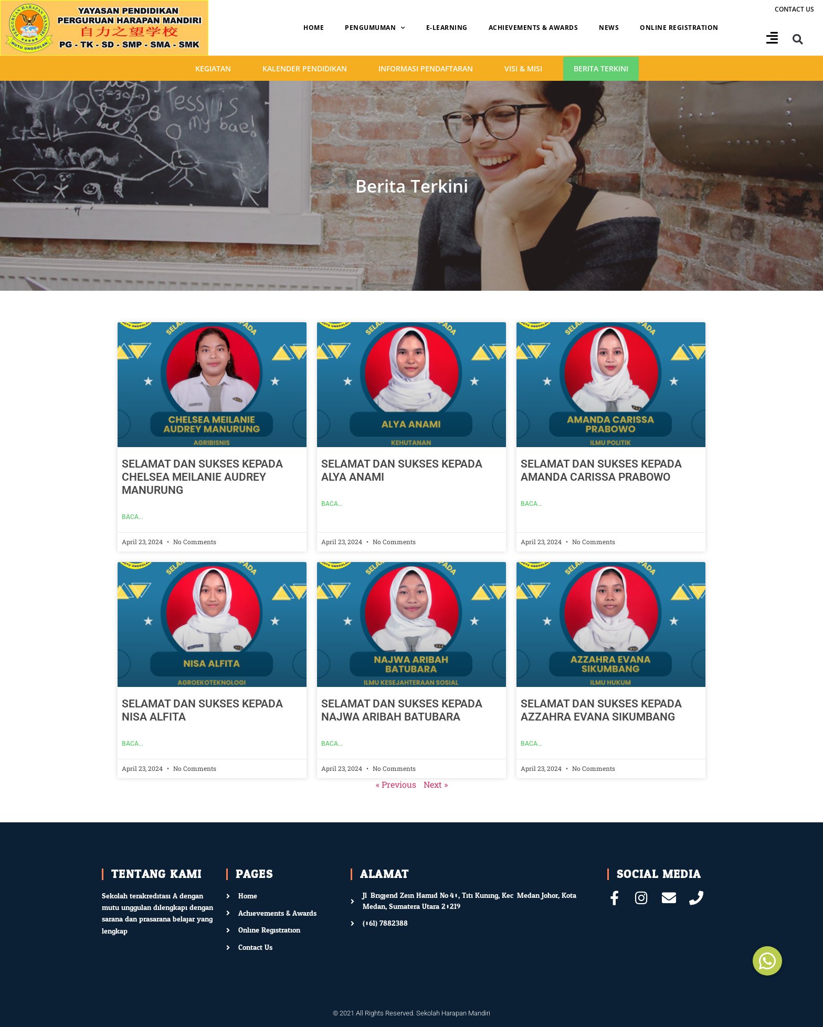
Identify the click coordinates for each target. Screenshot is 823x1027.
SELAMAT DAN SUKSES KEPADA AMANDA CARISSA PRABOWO (601, 470)
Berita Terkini (601, 68)
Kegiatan (213, 68)
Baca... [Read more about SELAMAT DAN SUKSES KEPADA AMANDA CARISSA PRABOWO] (531, 503)
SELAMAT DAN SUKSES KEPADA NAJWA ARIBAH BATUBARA (401, 710)
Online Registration (679, 27)
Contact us (794, 9)
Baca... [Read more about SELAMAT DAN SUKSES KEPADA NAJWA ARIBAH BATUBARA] (332, 743)
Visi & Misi (523, 68)
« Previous (396, 784)
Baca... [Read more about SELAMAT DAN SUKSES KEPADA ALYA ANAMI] (332, 503)
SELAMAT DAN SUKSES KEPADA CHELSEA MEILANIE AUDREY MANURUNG (202, 477)
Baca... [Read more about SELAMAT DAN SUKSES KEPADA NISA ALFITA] (132, 743)
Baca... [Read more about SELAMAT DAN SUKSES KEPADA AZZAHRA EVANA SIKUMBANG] (531, 743)
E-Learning (447, 27)
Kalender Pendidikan (304, 68)
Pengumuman (375, 27)
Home (313, 27)
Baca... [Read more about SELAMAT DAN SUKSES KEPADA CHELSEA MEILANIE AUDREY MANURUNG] (132, 517)
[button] (798, 39)
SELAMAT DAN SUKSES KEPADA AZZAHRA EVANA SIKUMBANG (601, 710)
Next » (436, 784)
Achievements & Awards (533, 27)
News (609, 27)
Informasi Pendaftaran (425, 68)
